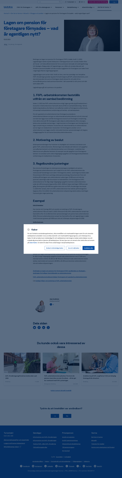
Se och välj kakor (73, 248)
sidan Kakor (33, 243)
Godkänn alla (88, 248)
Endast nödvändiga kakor (54, 248)
